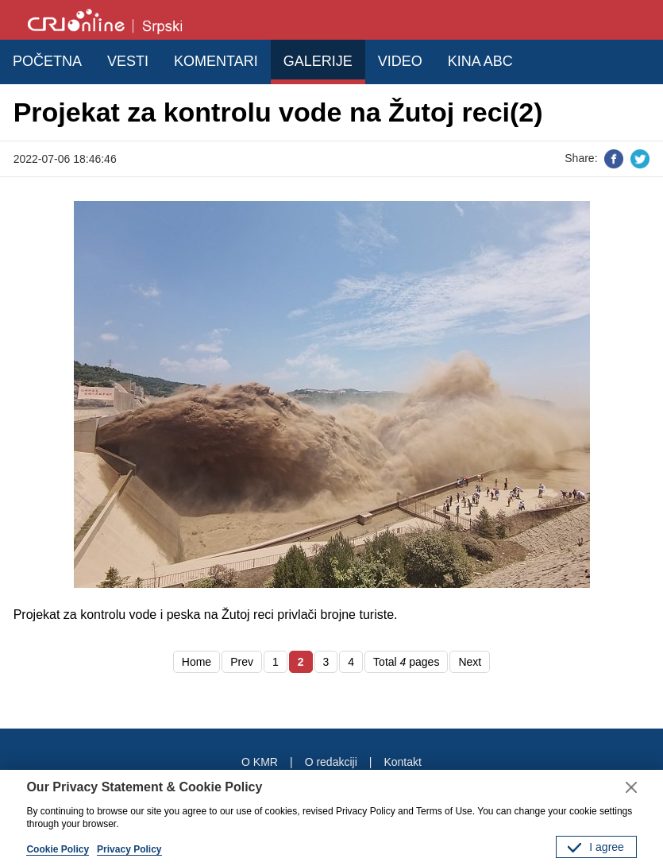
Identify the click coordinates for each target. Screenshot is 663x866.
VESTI (127, 61)
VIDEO (400, 61)
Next (469, 661)
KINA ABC (480, 61)
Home (196, 661)
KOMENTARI (216, 61)
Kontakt (402, 762)
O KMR (259, 762)
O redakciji (331, 762)
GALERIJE (318, 61)
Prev (241, 661)
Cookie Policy (57, 849)
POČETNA (47, 61)
